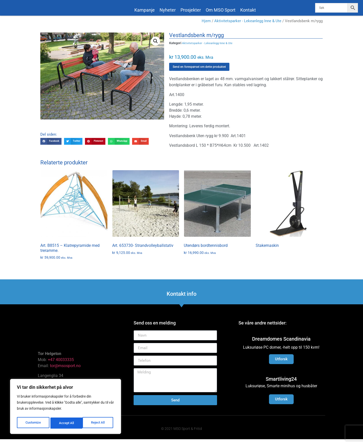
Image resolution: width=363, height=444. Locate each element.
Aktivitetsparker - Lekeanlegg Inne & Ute (247, 25)
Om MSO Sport (220, 10)
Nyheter (168, 10)
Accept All (99, 423)
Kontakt (248, 10)
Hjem (206, 25)
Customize (33, 423)
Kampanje (144, 10)
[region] (65, 407)
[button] (155, 45)
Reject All (66, 423)
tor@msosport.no (66, 370)
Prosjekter (190, 10)
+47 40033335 (61, 364)
